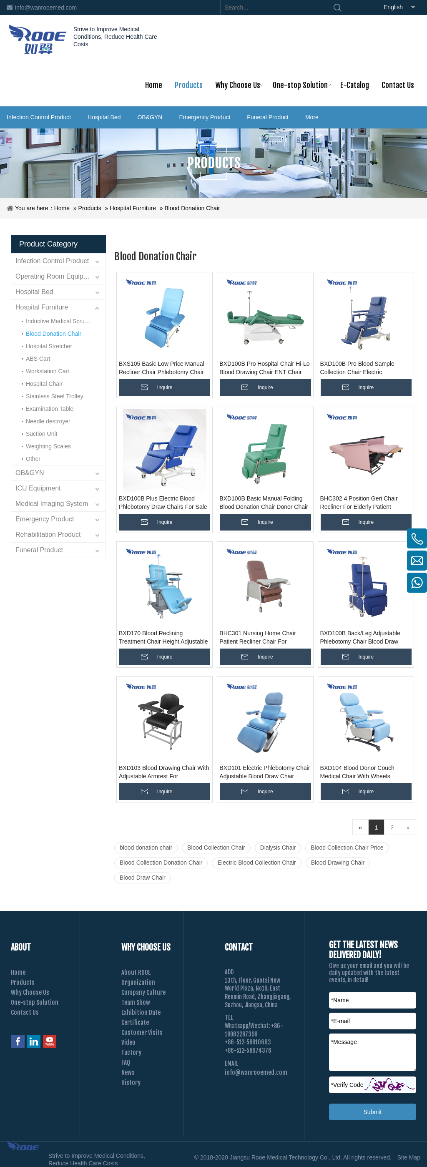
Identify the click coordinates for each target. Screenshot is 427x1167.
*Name (340, 1000)
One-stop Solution (34, 1002)
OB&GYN (149, 117)
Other (33, 458)
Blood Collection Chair (216, 847)
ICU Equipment (38, 488)
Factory (131, 1052)
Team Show (135, 1002)
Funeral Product (268, 117)
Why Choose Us (30, 992)
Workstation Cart (47, 371)
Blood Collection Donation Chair (161, 862)
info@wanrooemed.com (46, 7)
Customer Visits (142, 1032)
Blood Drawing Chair (337, 862)
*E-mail (340, 1021)
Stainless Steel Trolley (54, 396)
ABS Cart (38, 358)
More (312, 117)
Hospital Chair (44, 383)
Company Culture (143, 992)
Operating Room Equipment (56, 276)
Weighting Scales (48, 446)
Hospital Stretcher (49, 346)
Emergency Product (204, 117)
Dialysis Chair (278, 847)
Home (62, 208)
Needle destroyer (48, 421)
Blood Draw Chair (143, 877)
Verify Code (347, 1084)
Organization (138, 982)
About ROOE (136, 972)
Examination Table (49, 408)
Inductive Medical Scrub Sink (63, 321)
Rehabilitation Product (48, 534)
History (131, 1083)
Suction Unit (41, 433)
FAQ (125, 1062)
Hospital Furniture (133, 208)
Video (128, 1042)
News (128, 1072)
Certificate (135, 1022)
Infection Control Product (39, 117)
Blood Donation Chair (192, 208)
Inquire (165, 387)
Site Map (408, 1157)
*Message (344, 1042)
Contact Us (25, 1012)
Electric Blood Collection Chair (256, 862)
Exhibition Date (141, 1012)
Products (89, 208)
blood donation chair (146, 847)
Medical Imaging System (51, 503)
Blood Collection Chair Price (347, 847)
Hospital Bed (104, 117)
